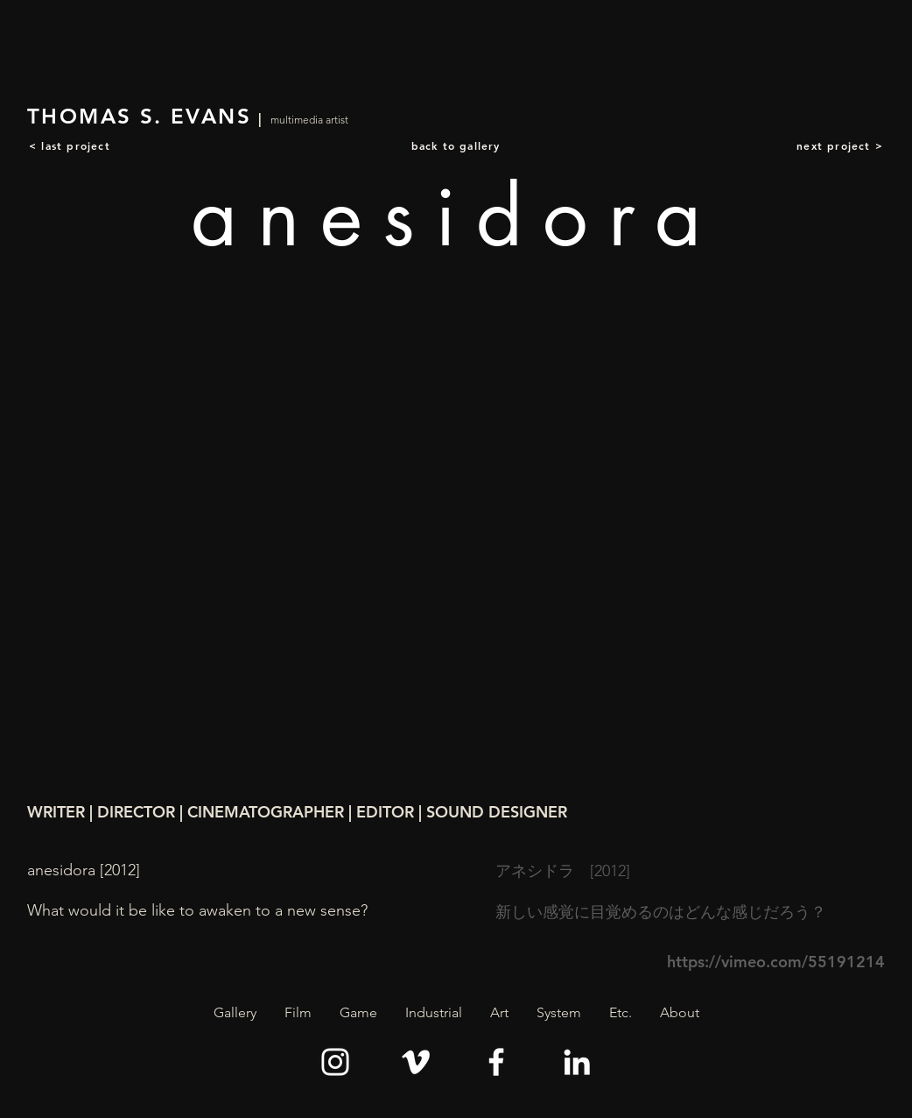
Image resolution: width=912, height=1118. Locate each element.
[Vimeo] (415, 1062)
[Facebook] (496, 1062)
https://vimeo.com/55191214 (776, 962)
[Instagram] (335, 1062)
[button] (298, 1013)
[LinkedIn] (576, 1062)
